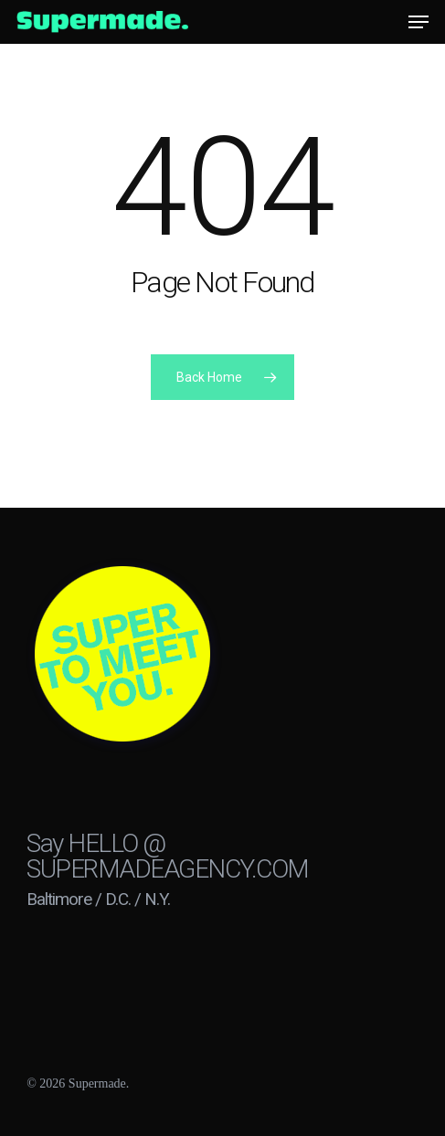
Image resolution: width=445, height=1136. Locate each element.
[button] (418, 22)
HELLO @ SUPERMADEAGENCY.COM (167, 856)
